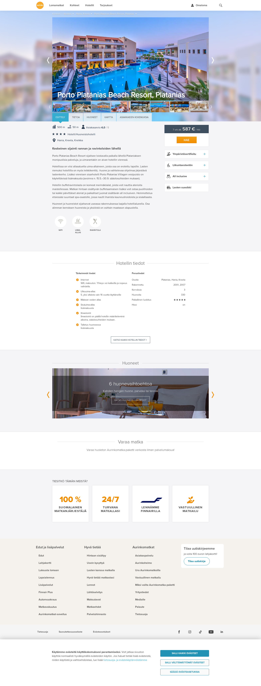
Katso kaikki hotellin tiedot (129, 340)
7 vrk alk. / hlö (186, 129)
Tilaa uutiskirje (197, 561)
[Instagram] (189, 632)
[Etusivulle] (40, 5)
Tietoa (76, 117)
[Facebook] (179, 632)
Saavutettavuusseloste (70, 632)
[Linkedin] (221, 632)
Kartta (109, 117)
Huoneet (92, 117)
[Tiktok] (200, 632)
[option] (130, 59)
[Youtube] (211, 632)
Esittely (60, 117)
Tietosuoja (42, 632)
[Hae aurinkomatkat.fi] (221, 5)
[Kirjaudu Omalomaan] (199, 5)
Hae (186, 140)
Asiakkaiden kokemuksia (134, 117)
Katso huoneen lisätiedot (130, 400)
